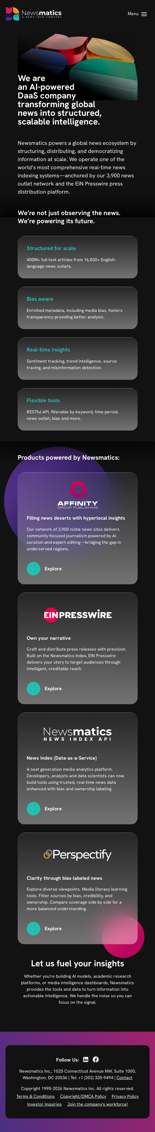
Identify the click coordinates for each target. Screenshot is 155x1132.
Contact (124, 1077)
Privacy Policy (125, 1096)
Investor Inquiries (44, 1104)
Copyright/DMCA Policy (83, 1096)
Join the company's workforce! (97, 1104)
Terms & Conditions (35, 1096)
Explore (53, 568)
